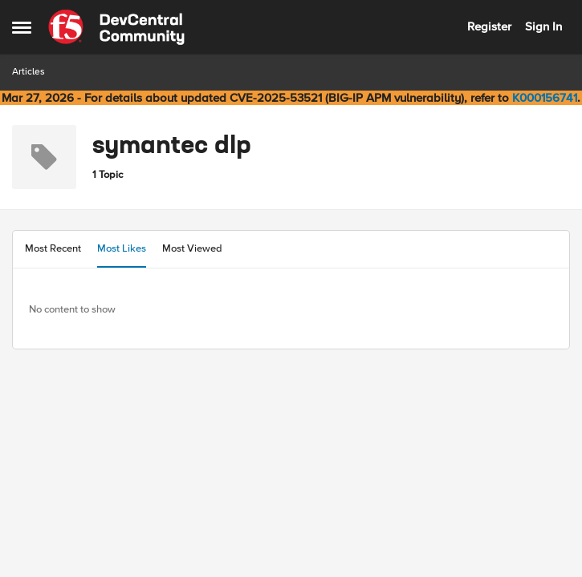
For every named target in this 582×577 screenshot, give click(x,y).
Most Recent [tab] (53, 248)
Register (489, 26)
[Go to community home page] (116, 27)
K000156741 (544, 98)
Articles (28, 72)
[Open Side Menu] (21, 27)
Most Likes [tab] (121, 248)
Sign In (543, 26)
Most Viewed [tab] (192, 248)
